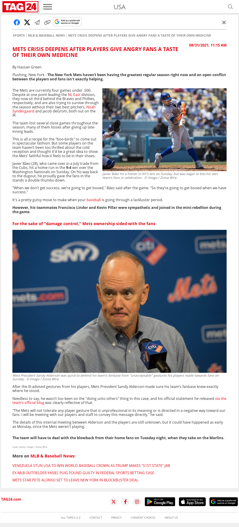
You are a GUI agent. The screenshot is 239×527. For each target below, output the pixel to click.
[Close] (224, 22)
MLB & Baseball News (46, 35)
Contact (96, 517)
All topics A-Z (70, 517)
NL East (74, 94)
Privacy (116, 517)
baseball (94, 199)
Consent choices (143, 517)
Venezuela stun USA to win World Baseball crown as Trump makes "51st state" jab (91, 465)
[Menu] (48, 7)
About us (171, 517)
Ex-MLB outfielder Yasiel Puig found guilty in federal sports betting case (83, 472)
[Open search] (230, 7)
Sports (19, 35)
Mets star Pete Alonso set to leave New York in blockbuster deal (75, 480)
